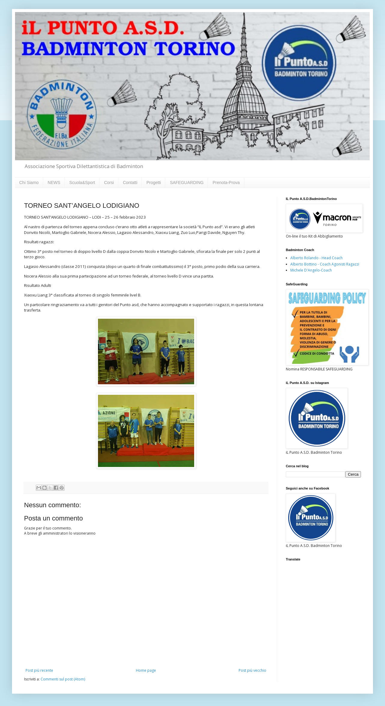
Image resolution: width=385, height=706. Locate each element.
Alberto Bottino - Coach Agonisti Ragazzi (324, 264)
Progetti (153, 182)
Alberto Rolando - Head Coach (316, 257)
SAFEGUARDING (186, 182)
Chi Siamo (29, 182)
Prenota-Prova (226, 182)
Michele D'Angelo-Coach (311, 270)
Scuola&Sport (82, 182)
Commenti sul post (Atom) (63, 679)
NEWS (54, 182)
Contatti (130, 182)
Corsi (109, 182)
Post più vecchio (252, 670)
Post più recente (39, 670)
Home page (146, 670)
